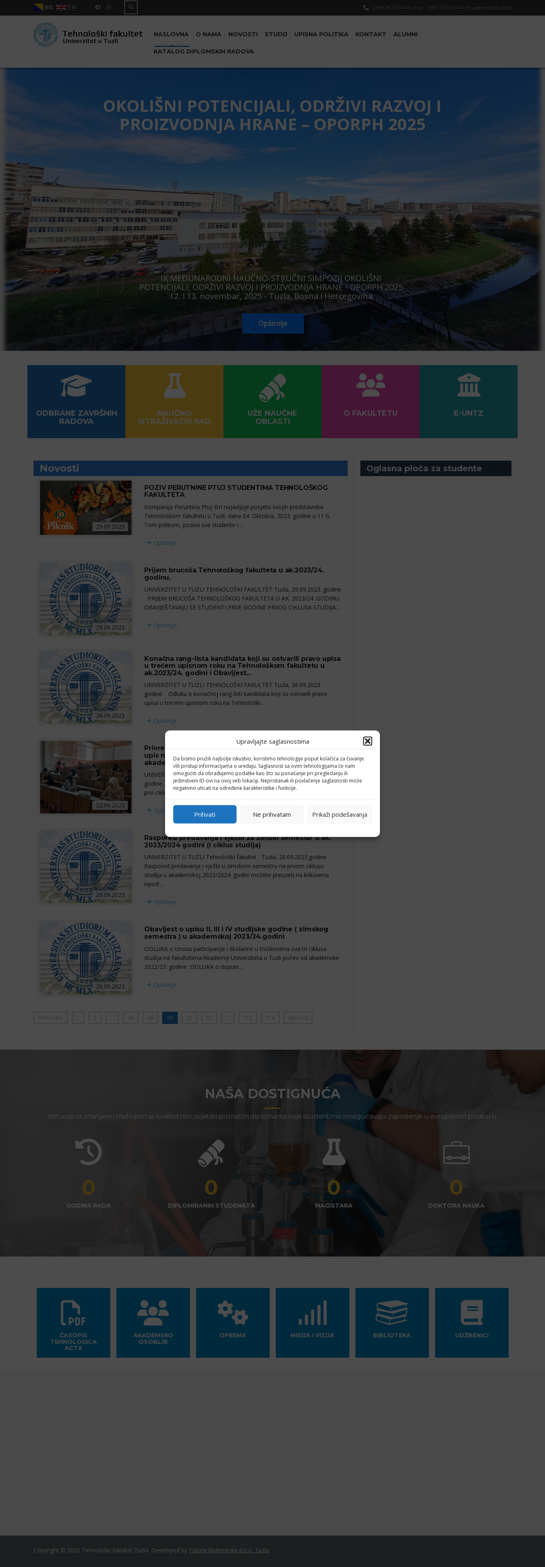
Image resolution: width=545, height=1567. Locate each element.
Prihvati (204, 814)
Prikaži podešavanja (339, 814)
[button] (368, 741)
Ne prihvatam (272, 814)
